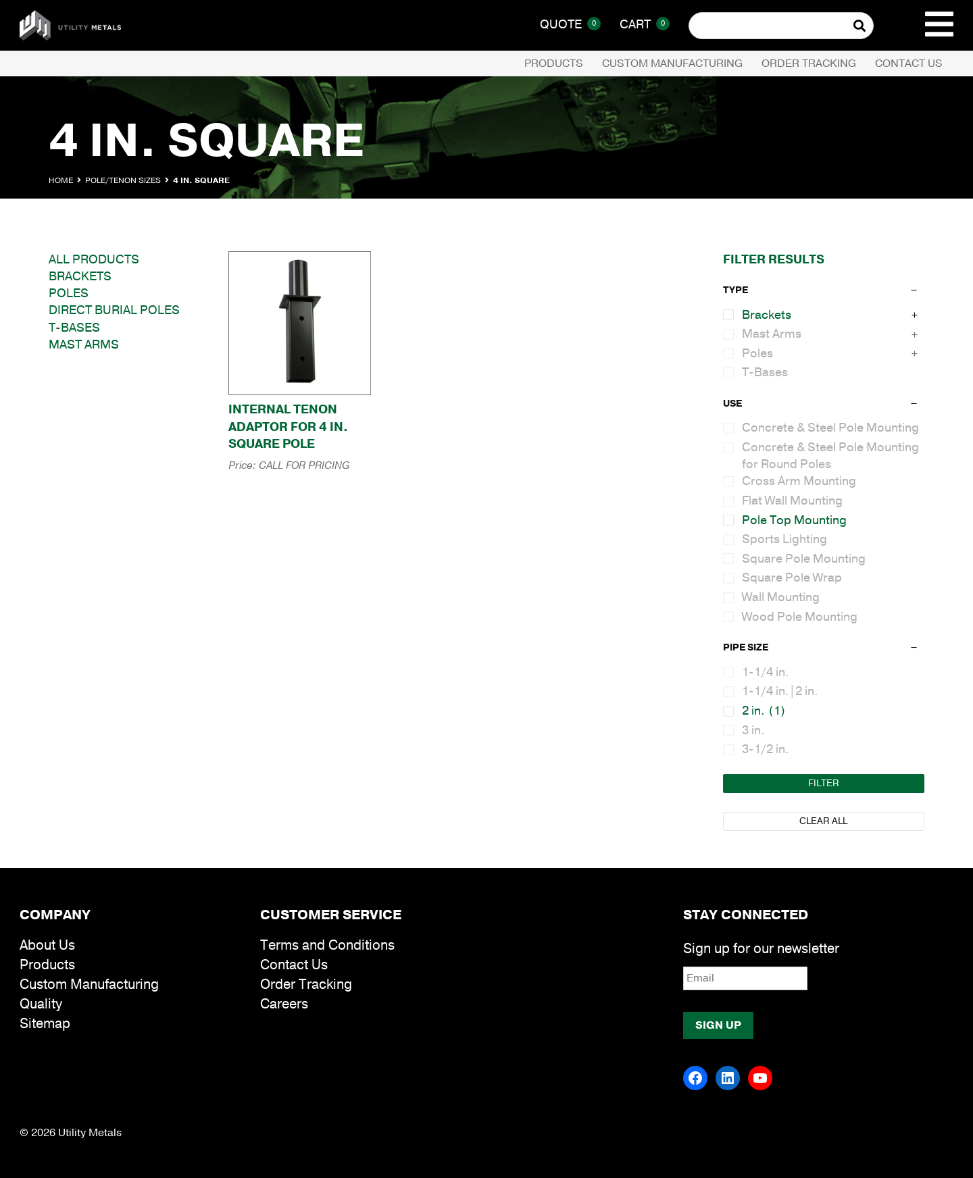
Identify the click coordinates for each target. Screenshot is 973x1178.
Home (61, 180)
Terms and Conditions (327, 945)
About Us (47, 945)
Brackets (80, 276)
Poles (69, 293)
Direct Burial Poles (114, 310)
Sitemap (45, 1024)
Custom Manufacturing (672, 63)
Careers (284, 1004)
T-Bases (74, 327)
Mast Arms (84, 344)
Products (553, 63)
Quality (41, 1004)
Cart (645, 24)
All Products (94, 259)
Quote (570, 24)
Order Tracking (809, 63)
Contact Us (909, 63)
